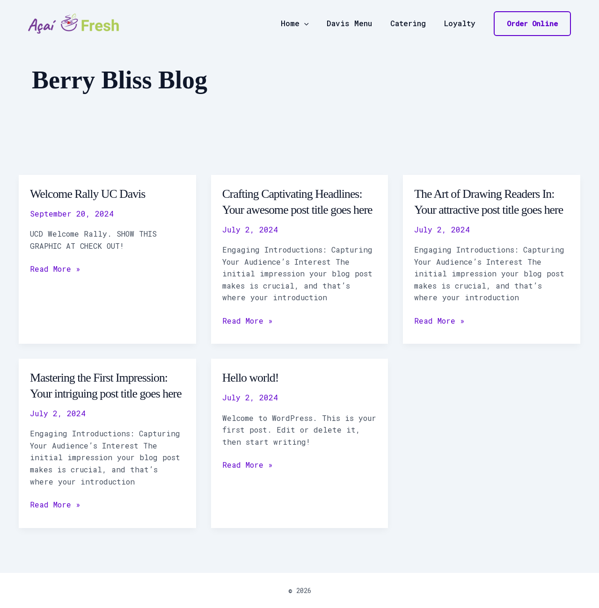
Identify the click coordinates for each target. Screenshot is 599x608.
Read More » (55, 268)
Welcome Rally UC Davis (88, 194)
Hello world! (250, 377)
